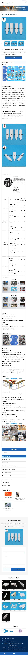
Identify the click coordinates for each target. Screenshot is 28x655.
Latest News (6, 490)
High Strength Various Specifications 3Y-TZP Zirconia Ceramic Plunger (5, 589)
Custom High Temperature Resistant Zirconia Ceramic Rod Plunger (5, 600)
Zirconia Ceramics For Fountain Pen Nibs (9, 14)
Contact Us (24, 1)
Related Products (14, 578)
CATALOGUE (14, 449)
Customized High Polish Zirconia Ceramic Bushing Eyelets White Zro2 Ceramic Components (14, 589)
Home (3, 13)
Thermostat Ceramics (6, 479)
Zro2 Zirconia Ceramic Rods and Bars (5, 611)
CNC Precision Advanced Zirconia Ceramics (22, 611)
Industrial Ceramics (6, 485)
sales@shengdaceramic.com (12, 641)
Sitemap (13, 649)
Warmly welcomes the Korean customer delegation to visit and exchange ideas (20, 499)
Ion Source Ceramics (6, 472)
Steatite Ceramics (14, 459)
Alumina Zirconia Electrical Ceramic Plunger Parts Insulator (14, 600)
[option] (14, 8)
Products (6, 13)
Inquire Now (13, 57)
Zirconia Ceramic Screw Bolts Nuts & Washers (14, 611)
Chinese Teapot (5, 482)
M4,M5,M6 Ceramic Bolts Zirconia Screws (22, 600)
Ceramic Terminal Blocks (7, 462)
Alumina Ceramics (14, 453)
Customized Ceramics (7, 476)
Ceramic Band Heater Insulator (8, 469)
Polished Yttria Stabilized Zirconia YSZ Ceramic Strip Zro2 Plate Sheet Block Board (5, 622)
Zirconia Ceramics (12, 13)
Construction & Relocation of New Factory (8, 509)
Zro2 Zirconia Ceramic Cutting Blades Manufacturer (22, 589)
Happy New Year (8, 497)
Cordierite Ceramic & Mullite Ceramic (10, 466)
